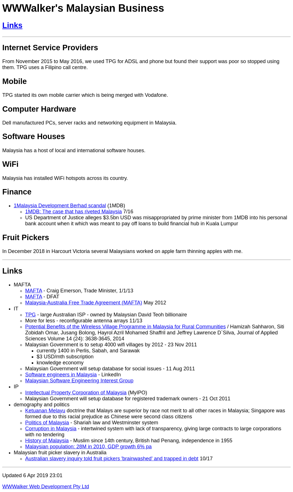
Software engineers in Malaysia (61, 374)
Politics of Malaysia (47, 422)
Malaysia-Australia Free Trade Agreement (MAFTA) (83, 303)
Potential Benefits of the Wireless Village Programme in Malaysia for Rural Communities (125, 327)
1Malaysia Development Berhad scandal (60, 205)
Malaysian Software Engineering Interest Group (79, 380)
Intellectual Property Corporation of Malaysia (75, 392)
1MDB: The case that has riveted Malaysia (73, 211)
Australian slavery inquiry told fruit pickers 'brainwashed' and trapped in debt (111, 458)
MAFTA (33, 291)
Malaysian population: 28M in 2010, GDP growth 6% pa (88, 446)
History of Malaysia (47, 440)
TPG (30, 315)
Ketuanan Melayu (45, 410)
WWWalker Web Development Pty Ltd (45, 486)
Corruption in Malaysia (50, 428)
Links (12, 25)
